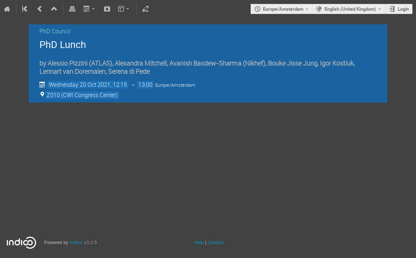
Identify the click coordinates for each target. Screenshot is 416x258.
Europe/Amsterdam (283, 9)
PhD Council (55, 31)
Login (403, 9)
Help (199, 242)
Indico (76, 242)
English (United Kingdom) (350, 9)
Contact (216, 242)
